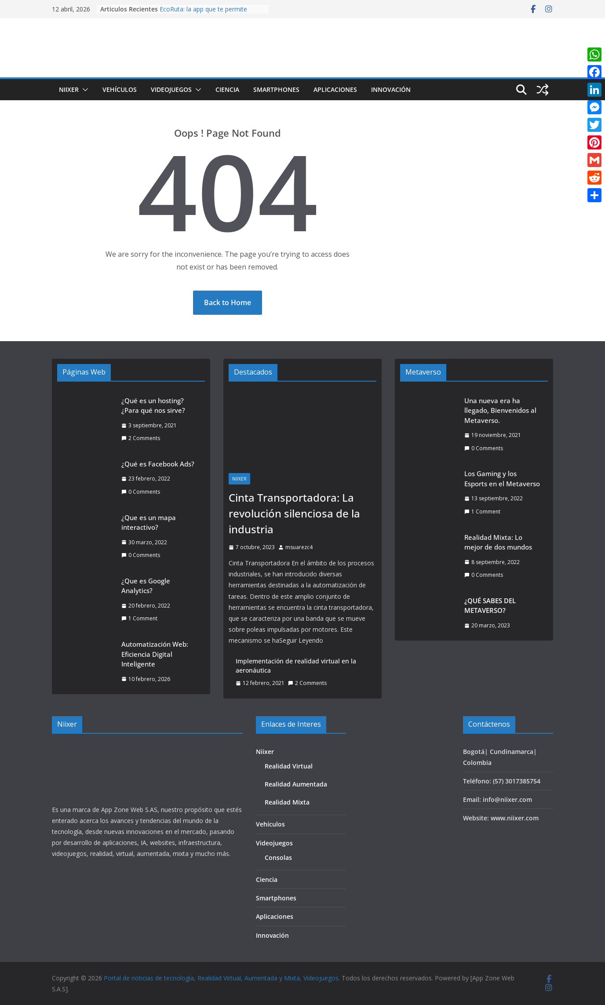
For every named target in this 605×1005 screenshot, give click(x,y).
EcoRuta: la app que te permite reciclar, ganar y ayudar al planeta (207, 13)
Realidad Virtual (289, 766)
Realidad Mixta (287, 802)
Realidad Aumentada (296, 784)
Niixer (69, 89)
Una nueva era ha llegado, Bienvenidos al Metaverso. (500, 410)
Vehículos (119, 89)
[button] (83, 90)
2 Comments (140, 438)
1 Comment (139, 618)
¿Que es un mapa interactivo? (148, 522)
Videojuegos (171, 89)
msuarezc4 (299, 547)
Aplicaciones (335, 89)
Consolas (278, 857)
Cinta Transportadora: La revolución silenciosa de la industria (294, 513)
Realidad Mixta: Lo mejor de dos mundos (498, 542)
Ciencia (227, 89)
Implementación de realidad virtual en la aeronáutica (296, 665)
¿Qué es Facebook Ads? (157, 463)
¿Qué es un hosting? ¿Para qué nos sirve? (153, 405)
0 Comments (140, 491)
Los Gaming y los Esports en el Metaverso (502, 478)
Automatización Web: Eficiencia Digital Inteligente (154, 654)
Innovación (391, 89)
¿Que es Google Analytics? (145, 585)
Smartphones (276, 89)
